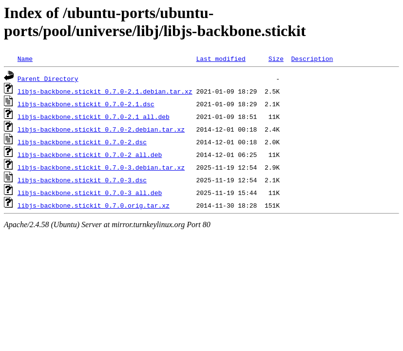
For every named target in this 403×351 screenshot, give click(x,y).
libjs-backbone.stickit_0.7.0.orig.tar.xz (94, 205)
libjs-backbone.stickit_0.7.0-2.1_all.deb (94, 116)
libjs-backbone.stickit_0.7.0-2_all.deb (90, 154)
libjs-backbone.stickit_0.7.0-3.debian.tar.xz (101, 167)
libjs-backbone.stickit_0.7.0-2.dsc (82, 141)
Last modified (220, 58)
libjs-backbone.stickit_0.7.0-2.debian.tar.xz (101, 129)
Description (312, 58)
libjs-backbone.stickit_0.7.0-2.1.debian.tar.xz (105, 91)
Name (25, 58)
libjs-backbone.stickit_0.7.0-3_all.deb (90, 192)
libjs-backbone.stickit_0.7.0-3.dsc (82, 180)
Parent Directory (48, 78)
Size (276, 58)
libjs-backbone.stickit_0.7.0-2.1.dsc (86, 103)
